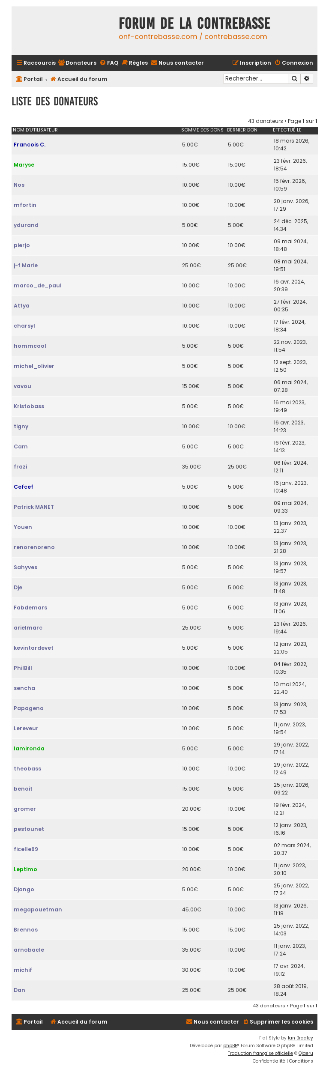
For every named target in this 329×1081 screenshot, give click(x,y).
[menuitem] (77, 63)
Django (24, 889)
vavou (22, 386)
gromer (25, 808)
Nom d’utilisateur (35, 130)
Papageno (29, 708)
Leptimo (25, 869)
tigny (21, 426)
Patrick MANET (34, 507)
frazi (20, 466)
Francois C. (29, 144)
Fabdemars (30, 607)
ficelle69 (26, 849)
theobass (27, 768)
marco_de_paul (38, 285)
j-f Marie (26, 265)
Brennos (26, 929)
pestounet (29, 829)
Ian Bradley (300, 1038)
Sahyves (25, 567)
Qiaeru (306, 1053)
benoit (23, 788)
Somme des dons (202, 130)
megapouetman (38, 909)
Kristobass (29, 406)
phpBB (230, 1045)
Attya (22, 305)
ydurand (26, 225)
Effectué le (287, 130)
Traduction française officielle (260, 1053)
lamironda (29, 748)
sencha (24, 688)
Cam (21, 446)
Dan (19, 990)
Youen (23, 527)
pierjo (22, 245)
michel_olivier (34, 366)
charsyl (24, 325)
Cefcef (23, 486)
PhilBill (23, 668)
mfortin (25, 205)
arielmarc (28, 627)
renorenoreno (34, 547)
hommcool (30, 345)
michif (23, 969)
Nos (19, 184)
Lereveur (26, 728)
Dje (18, 587)
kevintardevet (34, 647)
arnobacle (29, 949)
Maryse (24, 164)
